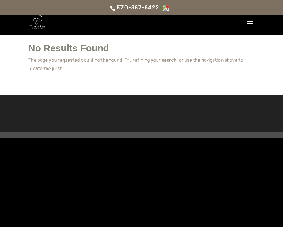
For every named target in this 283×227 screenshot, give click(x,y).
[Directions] (165, 7)
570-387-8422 (138, 8)
